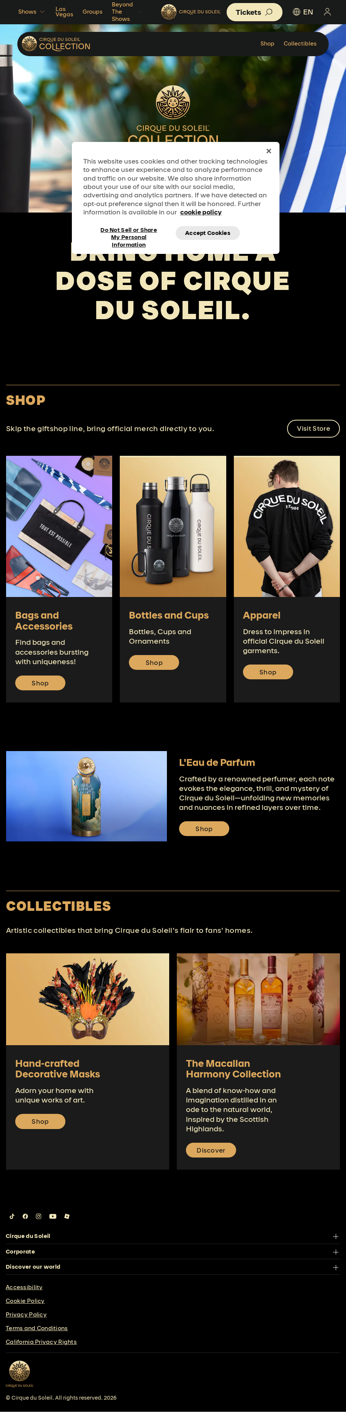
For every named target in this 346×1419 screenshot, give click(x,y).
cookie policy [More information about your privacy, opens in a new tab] (201, 212)
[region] (175, 198)
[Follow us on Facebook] (25, 1223)
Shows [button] (32, 12)
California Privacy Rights (41, 1349)
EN (302, 12)
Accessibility (24, 1294)
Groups (93, 11)
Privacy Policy (26, 1321)
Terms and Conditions (37, 1335)
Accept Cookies (207, 232)
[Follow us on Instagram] (38, 1223)
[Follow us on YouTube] (52, 1223)
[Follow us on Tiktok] (12, 1223)
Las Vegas (64, 11)
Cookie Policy (25, 1308)
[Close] (268, 151)
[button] (255, 12)
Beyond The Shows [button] (127, 11)
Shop (267, 43)
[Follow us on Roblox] (66, 1223)
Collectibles (300, 43)
